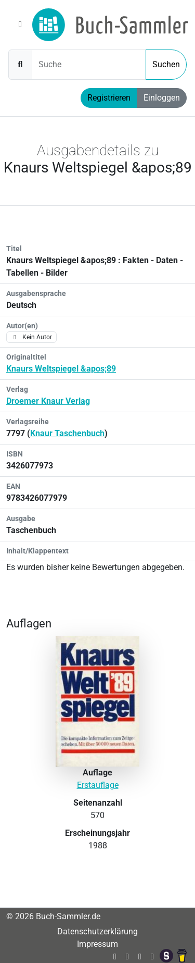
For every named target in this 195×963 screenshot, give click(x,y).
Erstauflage (98, 785)
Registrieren (109, 98)
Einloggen (162, 98)
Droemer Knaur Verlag (48, 401)
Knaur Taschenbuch (67, 433)
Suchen (166, 64)
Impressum (97, 944)
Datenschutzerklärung (97, 931)
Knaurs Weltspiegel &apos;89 (61, 369)
